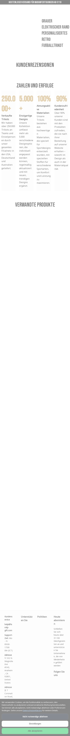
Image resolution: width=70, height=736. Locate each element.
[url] (8, 627)
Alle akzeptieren (35, 731)
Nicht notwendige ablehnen (35, 716)
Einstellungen (35, 723)
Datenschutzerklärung (32, 710)
